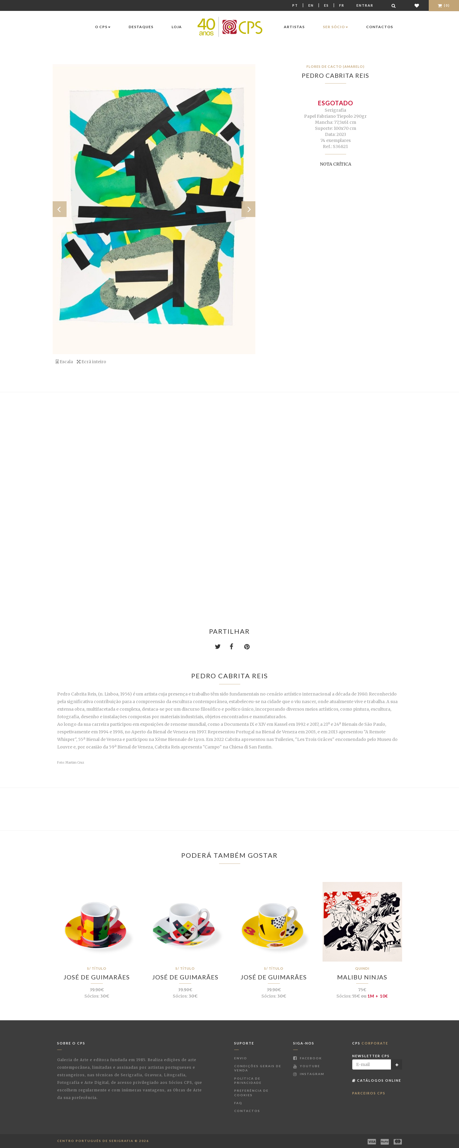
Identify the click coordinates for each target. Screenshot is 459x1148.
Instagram (308, 1074)
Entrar (364, 5)
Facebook (307, 1058)
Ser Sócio (335, 27)
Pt (295, 5)
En (311, 5)
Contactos (379, 27)
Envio (240, 1058)
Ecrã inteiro (91, 361)
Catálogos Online (376, 1080)
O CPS (102, 27)
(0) (444, 5)
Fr (341, 5)
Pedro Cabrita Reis (335, 75)
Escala (64, 361)
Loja (177, 27)
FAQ (238, 1103)
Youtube (306, 1066)
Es (326, 5)
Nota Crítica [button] (335, 164)
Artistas (294, 27)
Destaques (141, 27)
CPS (370, 1043)
